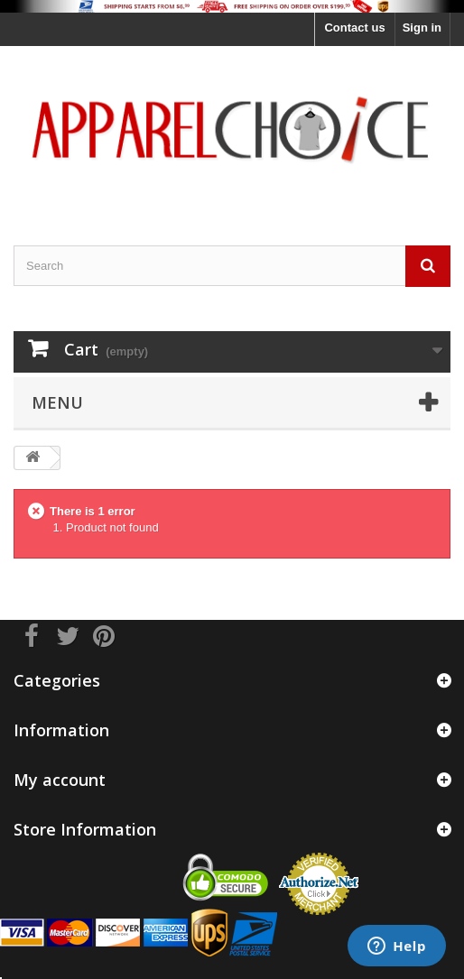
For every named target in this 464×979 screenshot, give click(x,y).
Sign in (422, 27)
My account (60, 779)
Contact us (354, 27)
